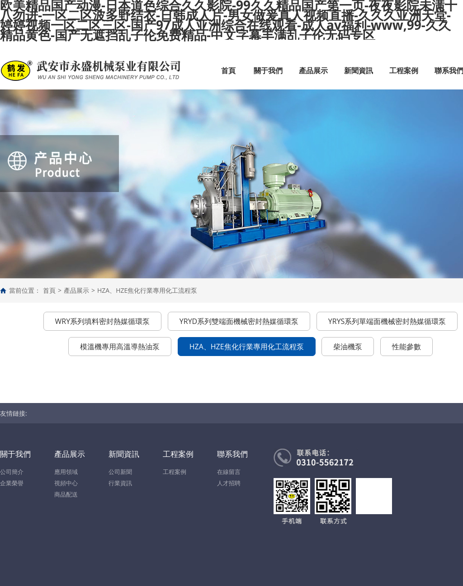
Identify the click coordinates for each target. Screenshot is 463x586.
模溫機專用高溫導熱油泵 (120, 347)
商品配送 (66, 494)
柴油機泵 (347, 347)
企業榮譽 (12, 483)
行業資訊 (120, 483)
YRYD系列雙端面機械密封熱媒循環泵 (239, 321)
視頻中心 (66, 483)
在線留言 (229, 472)
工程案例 (403, 70)
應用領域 (66, 472)
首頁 (228, 70)
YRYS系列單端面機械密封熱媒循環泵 (387, 321)
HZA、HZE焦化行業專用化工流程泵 (147, 290)
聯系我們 (232, 454)
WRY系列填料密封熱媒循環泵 (102, 321)
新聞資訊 (358, 70)
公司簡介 (12, 472)
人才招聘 (229, 483)
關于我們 (268, 70)
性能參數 (406, 347)
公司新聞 (120, 472)
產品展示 (313, 70)
